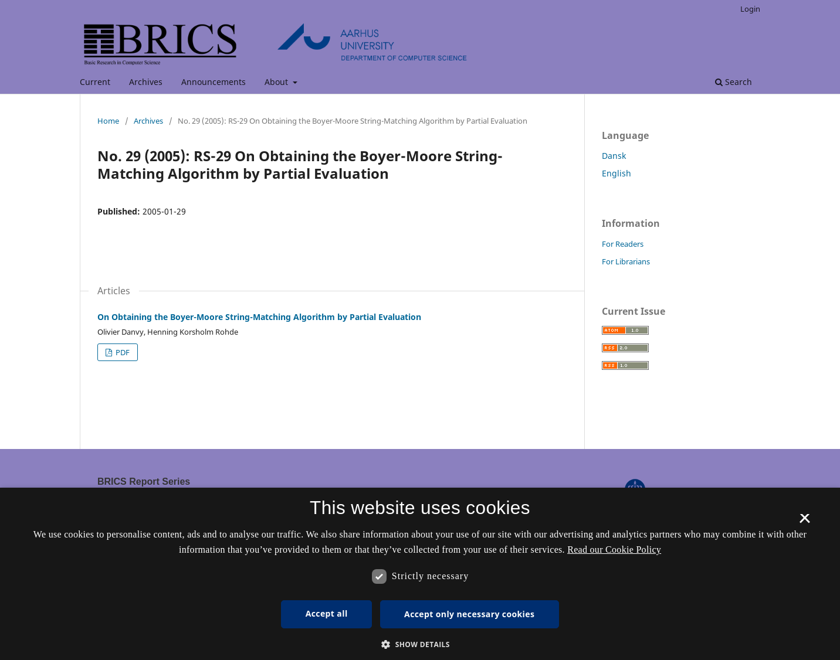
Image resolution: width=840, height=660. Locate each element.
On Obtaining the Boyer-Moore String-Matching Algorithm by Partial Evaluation (259, 316)
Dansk (614, 155)
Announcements (213, 81)
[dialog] (420, 574)
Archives (145, 81)
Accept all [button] (327, 613)
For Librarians (626, 261)
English (616, 173)
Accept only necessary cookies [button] (469, 614)
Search (733, 81)
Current (95, 81)
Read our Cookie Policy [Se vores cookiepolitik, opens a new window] (614, 549)
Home (108, 120)
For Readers (622, 244)
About (277, 81)
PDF (122, 352)
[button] (420, 644)
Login (750, 9)
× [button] (804, 522)
